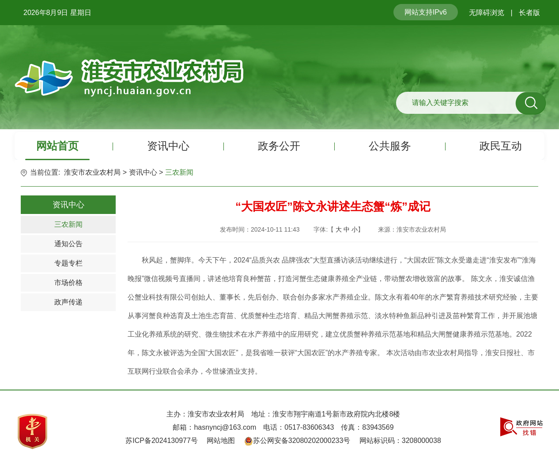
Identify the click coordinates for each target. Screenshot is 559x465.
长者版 (529, 12)
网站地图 (221, 440)
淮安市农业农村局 (92, 172)
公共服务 (390, 146)
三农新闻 (179, 172)
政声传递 (68, 302)
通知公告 (68, 244)
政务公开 (279, 146)
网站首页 (57, 146)
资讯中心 (168, 146)
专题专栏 (68, 263)
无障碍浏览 (486, 12)
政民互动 (501, 146)
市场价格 (68, 282)
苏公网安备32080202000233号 (302, 440)
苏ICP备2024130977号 (161, 440)
